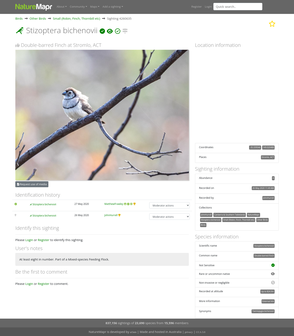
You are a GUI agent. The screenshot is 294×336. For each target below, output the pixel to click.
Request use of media (32, 184)
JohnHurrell (110, 215)
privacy (189, 332)
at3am (133, 332)
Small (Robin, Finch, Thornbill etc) (76, 18)
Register (196, 6)
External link (268, 301)
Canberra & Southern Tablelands (229, 214)
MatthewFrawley (113, 204)
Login (208, 6)
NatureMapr (253, 214)
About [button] (61, 6)
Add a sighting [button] (111, 6)
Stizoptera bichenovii (44, 204)
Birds (19, 18)
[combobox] (246, 6)
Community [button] (77, 6)
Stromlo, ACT (268, 157)
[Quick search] (237, 6)
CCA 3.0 (200, 332)
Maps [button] (93, 6)
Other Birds (38, 18)
